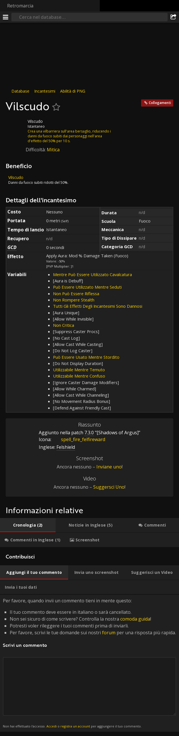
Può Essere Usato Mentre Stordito (86, 357)
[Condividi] (173, 17)
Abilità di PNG (72, 91)
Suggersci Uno (109, 487)
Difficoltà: (36, 149)
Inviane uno (109, 467)
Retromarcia (20, 6)
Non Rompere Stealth (73, 300)
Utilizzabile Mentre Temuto (79, 369)
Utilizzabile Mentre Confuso (79, 376)
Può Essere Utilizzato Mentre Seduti (87, 287)
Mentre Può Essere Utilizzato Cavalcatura (92, 274)
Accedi (51, 726)
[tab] (28, 525)
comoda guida (135, 619)
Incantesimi (44, 91)
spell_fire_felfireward (78, 439)
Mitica (53, 149)
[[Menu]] (5, 17)
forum (108, 632)
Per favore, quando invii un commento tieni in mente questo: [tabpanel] (89, 663)
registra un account (75, 726)
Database (20, 91)
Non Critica (63, 325)
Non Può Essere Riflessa (76, 293)
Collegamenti (160, 102)
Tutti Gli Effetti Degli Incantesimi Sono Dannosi (97, 306)
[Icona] (15, 125)
